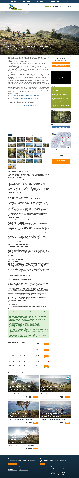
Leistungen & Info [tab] (23, 135)
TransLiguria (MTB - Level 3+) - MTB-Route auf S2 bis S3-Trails (24, 95)
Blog (70, 4)
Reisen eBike (26, 1)
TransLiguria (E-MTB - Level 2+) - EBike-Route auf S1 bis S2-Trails (25, 98)
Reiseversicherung (65, 469)
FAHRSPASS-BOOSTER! (29, 105)
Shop (51, 4)
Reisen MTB (14, 1)
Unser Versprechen (54, 471)
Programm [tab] (15, 135)
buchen (47, 349)
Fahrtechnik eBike (54, 1)
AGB (62, 471)
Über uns (59, 4)
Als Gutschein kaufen (61, 65)
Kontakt (52, 472)
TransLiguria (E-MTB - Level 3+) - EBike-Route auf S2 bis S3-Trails (25, 97)
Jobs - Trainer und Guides (55, 474)
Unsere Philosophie (54, 469)
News (34, 4)
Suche (30, 4)
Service (65, 4)
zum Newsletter (12, 463)
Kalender (46, 4)
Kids (67, 1)
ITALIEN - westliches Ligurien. (20, 340)
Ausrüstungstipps (65, 468)
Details (35, 397)
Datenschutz (64, 472)
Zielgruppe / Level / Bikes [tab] (34, 135)
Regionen (40, 4)
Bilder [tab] (10, 135)
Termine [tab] (44, 135)
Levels (54, 4)
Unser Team (53, 468)
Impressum (53, 473)
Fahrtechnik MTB (40, 1)
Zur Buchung (61, 62)
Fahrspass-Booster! (21, 312)
